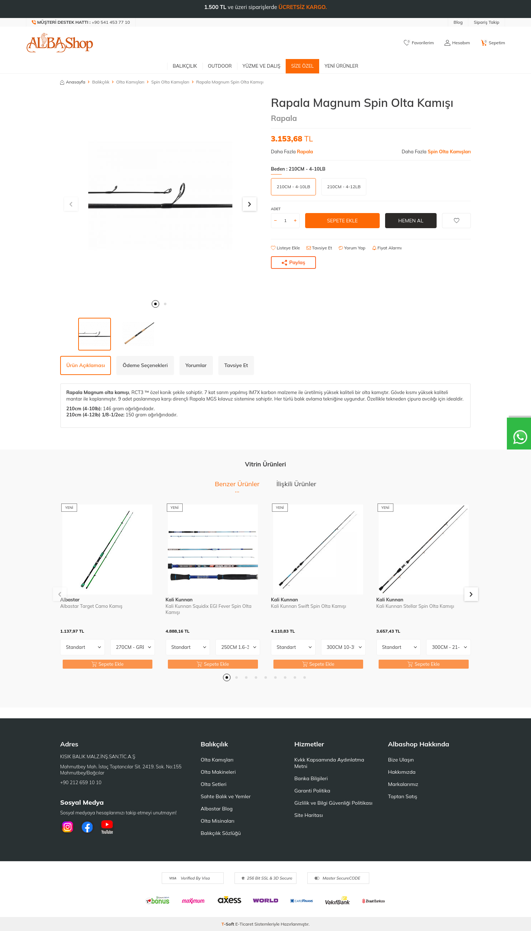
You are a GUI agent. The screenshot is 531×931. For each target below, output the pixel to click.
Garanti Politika (312, 790)
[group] (160, 195)
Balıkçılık (185, 66)
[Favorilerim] (419, 43)
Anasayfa (72, 82)
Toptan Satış (402, 796)
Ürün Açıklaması (85, 365)
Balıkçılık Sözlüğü (221, 833)
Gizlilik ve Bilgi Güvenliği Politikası (333, 803)
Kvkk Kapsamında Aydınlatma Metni (329, 762)
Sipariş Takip (486, 22)
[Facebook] (87, 827)
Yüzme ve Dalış (261, 66)
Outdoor (220, 66)
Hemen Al (411, 220)
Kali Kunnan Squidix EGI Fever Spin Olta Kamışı (209, 609)
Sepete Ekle (342, 220)
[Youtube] (107, 827)
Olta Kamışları (130, 82)
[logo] (60, 43)
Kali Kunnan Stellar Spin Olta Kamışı (415, 606)
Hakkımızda (401, 772)
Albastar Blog (217, 808)
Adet (276, 209)
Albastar (70, 599)
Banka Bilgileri (311, 778)
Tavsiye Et (319, 247)
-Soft (229, 924)
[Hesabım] (457, 43)
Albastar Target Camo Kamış (91, 606)
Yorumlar (196, 365)
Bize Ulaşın (401, 759)
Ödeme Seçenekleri (145, 365)
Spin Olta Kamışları (170, 82)
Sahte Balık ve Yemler (226, 796)
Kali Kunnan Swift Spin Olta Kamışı (308, 606)
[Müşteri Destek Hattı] (81, 22)
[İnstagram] (67, 827)
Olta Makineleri (218, 772)
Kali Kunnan (179, 599)
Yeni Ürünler (341, 66)
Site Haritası (308, 815)
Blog (458, 22)
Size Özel (302, 66)
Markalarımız (403, 784)
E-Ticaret (244, 924)
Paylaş (293, 262)
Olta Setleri (214, 784)
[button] (155, 304)
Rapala (284, 118)
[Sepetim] (493, 43)
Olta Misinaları (217, 821)
